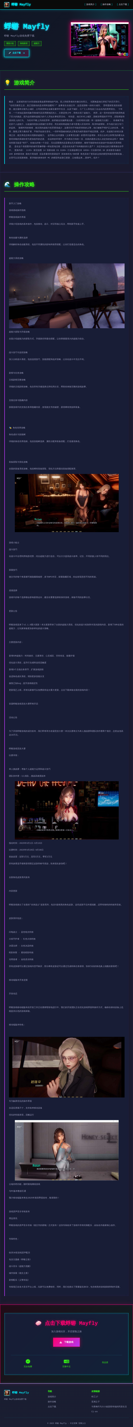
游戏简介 (90, 4)
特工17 (94, 1397)
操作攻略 (106, 4)
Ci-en (94, 1412)
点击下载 (123, 4)
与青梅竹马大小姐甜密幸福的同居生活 (109, 1407)
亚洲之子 (95, 1402)
